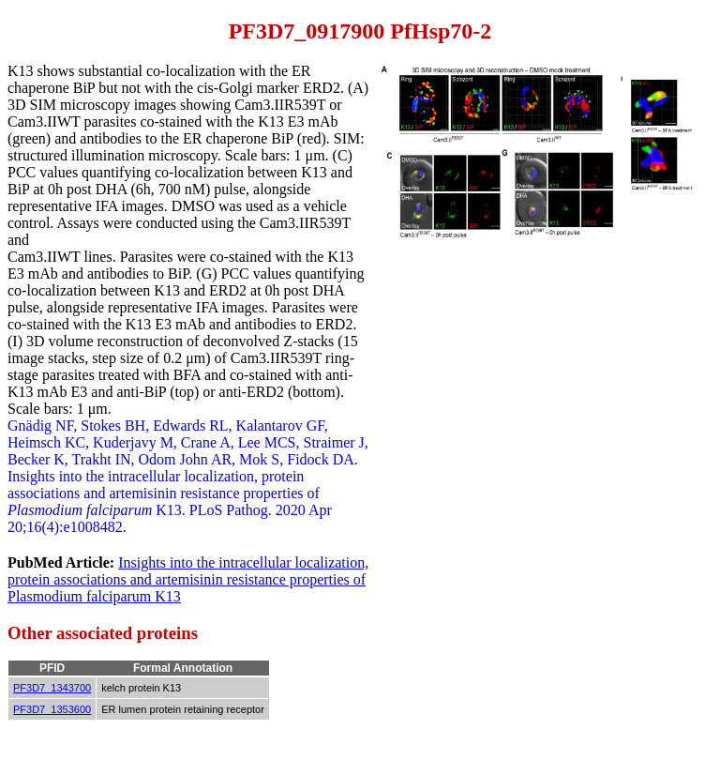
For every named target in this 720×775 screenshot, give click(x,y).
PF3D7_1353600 (52, 709)
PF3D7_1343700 (52, 687)
